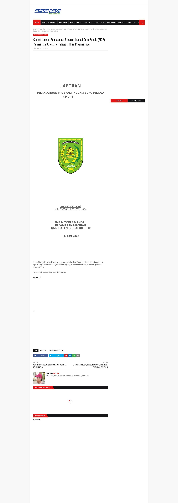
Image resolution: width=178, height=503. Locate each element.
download (37, 277)
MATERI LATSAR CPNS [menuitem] (49, 22)
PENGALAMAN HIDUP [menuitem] (134, 22)
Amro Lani (38, 48)
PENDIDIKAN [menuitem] (63, 22)
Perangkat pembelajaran (47, 29)
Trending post (136, 101)
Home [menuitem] (37, 22)
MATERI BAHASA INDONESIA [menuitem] (115, 22)
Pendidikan (43, 350)
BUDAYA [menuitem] (87, 22)
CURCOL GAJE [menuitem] (99, 22)
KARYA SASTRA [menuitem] (75, 22)
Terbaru (119, 101)
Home (35, 29)
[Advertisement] (103, 12)
